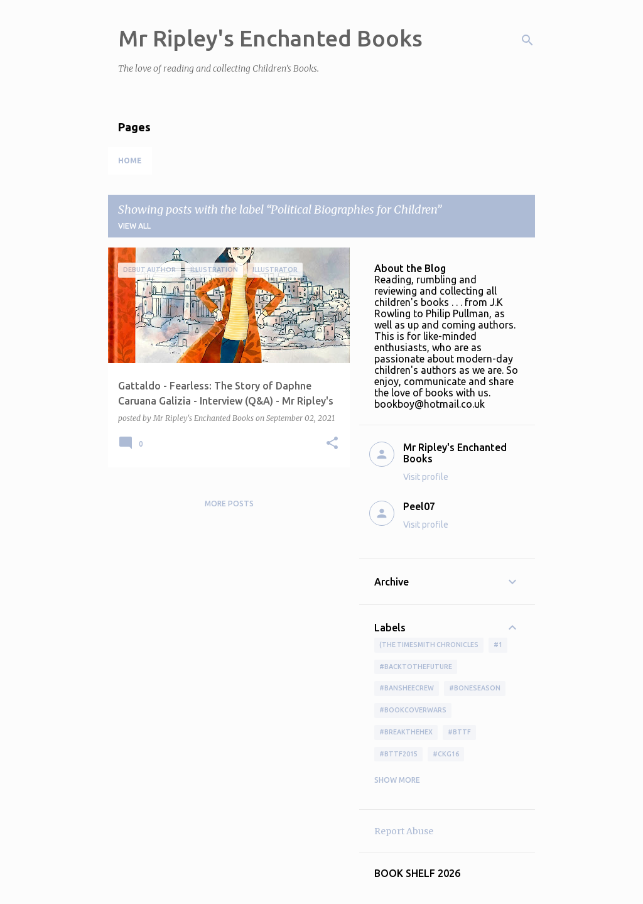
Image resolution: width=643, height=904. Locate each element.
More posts (229, 503)
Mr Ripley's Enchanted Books (270, 38)
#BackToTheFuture (415, 666)
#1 (498, 644)
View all (134, 226)
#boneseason (474, 688)
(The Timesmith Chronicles (428, 644)
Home (130, 160)
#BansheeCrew (406, 688)
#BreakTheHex (406, 732)
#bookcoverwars (412, 710)
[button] (332, 443)
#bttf (459, 732)
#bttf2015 (398, 754)
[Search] (527, 40)
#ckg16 (446, 754)
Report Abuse (403, 831)
